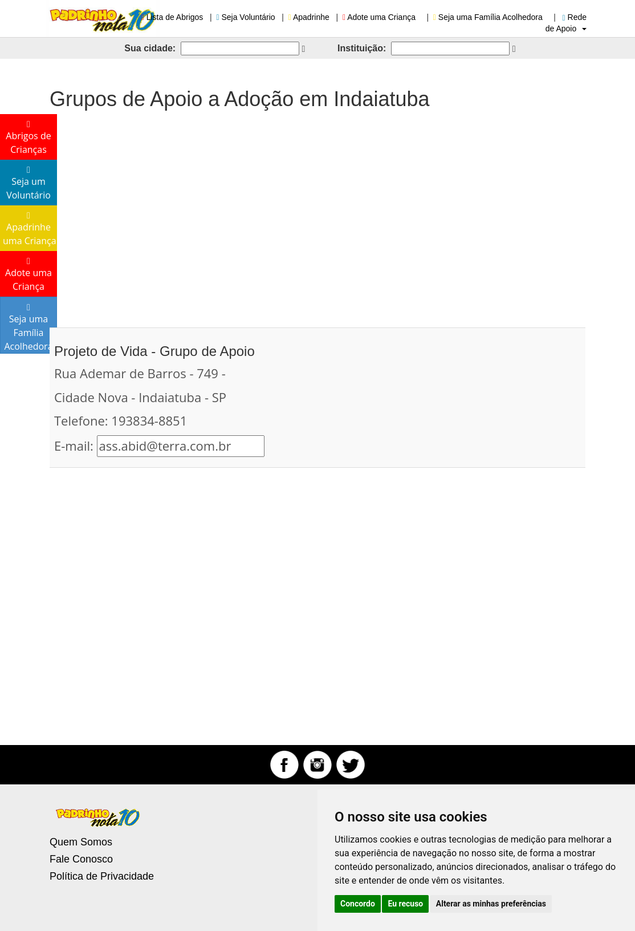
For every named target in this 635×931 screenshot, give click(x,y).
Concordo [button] (357, 903)
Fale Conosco (81, 859)
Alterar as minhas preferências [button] (491, 903)
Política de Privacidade (102, 876)
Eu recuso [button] (405, 903)
